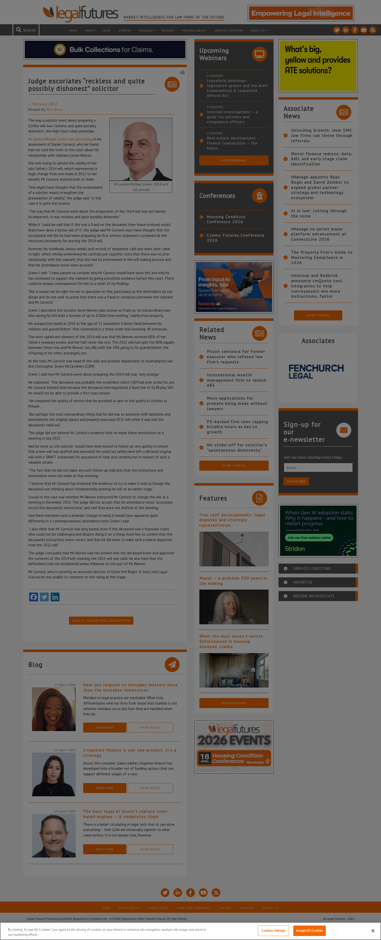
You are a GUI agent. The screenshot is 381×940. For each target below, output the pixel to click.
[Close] (373, 930)
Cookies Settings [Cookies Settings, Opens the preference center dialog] (273, 931)
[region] (190, 931)
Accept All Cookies (309, 931)
